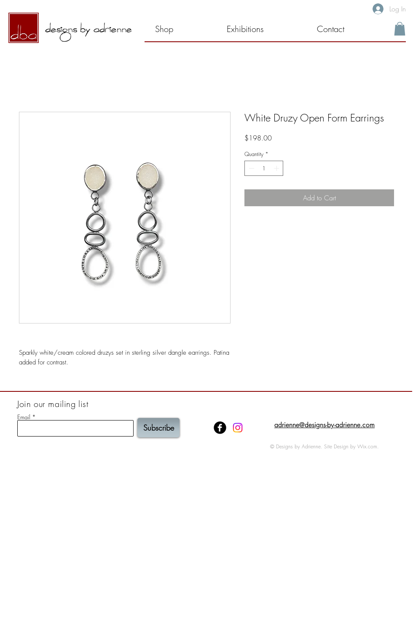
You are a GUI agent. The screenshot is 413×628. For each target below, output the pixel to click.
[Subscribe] (158, 427)
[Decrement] (251, 168)
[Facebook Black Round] (220, 427)
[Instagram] (237, 427)
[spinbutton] (264, 168)
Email (23, 417)
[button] (261, 29)
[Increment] (277, 168)
